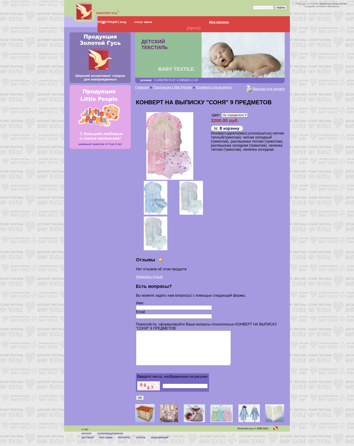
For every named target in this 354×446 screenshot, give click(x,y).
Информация (159, 444)
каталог (87, 440)
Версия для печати (269, 89)
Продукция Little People (172, 87)
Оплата (140, 444)
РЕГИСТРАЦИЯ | (108, 22)
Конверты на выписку (214, 87)
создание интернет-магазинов (322, 6)
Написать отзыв (149, 277)
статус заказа (143, 22)
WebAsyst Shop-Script (333, 3)
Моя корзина (219, 22)
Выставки (105, 444)
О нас (85, 436)
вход (122, 22)
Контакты (124, 444)
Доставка (88, 444)
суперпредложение (110, 440)
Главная (142, 87)
